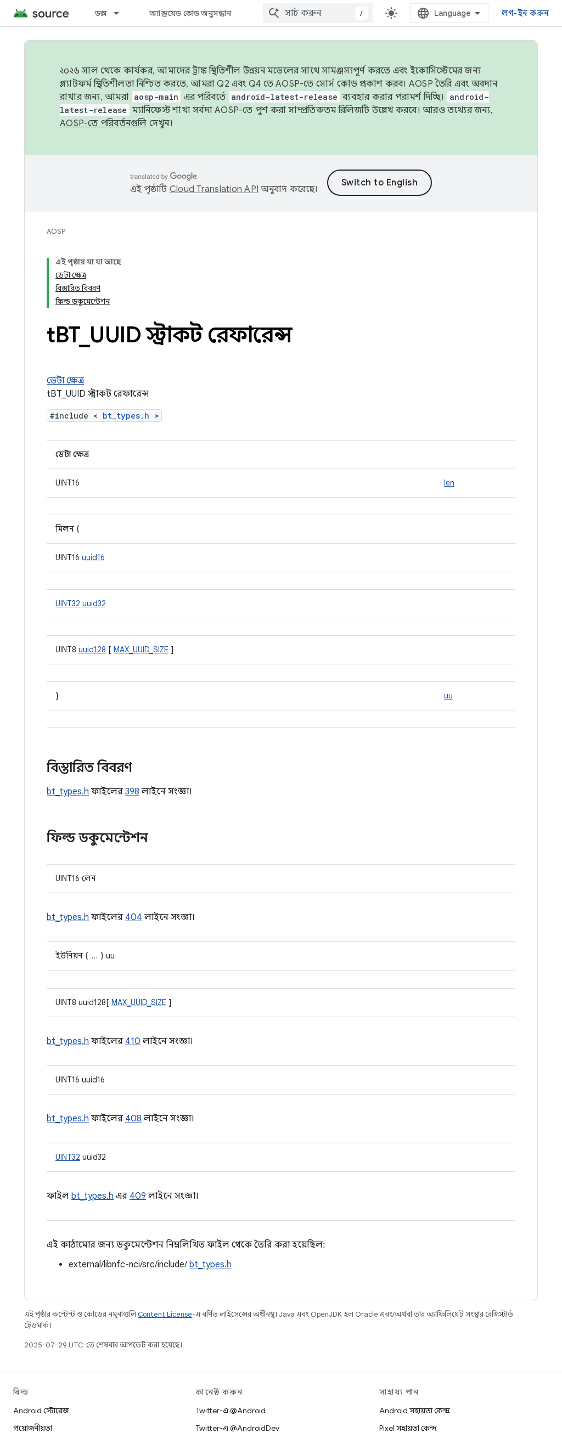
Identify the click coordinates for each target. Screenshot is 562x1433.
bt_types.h (126, 415)
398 (132, 791)
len (449, 483)
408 (133, 1118)
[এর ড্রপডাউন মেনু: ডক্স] (121, 13)
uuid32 (94, 603)
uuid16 (93, 557)
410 (132, 1041)
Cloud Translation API (214, 189)
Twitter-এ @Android (231, 1410)
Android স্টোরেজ (41, 1410)
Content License (165, 1314)
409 (138, 1196)
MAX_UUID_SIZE (141, 650)
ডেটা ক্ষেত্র (65, 380)
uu (448, 696)
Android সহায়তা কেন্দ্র (414, 1410)
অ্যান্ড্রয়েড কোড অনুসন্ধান (190, 13)
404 (133, 917)
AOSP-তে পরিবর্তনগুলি (103, 123)
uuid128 (92, 650)
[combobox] (318, 13)
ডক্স (101, 13)
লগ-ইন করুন (525, 13)
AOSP (56, 231)
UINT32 (67, 603)
